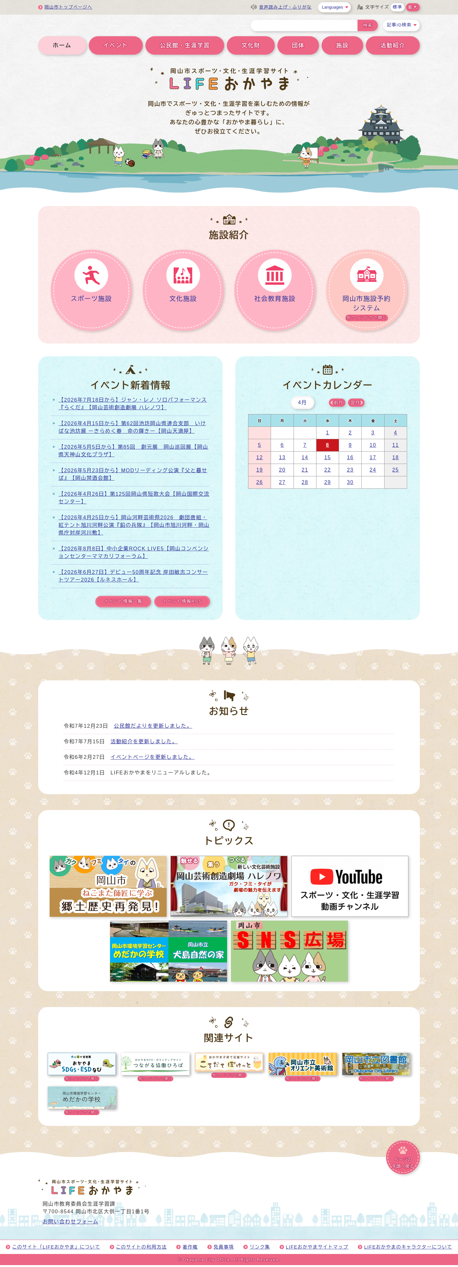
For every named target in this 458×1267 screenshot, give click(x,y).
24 (373, 472)
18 (395, 459)
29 (327, 484)
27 (282, 484)
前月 (338, 404)
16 (350, 459)
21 (305, 472)
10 (373, 447)
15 (327, 459)
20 (282, 472)
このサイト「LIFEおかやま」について (56, 1248)
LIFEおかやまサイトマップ (317, 1248)
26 (259, 484)
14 (305, 459)
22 (327, 472)
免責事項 (224, 1248)
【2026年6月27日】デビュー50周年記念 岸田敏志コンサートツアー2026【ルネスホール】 (133, 578)
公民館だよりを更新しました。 (153, 728)
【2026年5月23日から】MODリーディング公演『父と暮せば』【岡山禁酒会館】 (133, 476)
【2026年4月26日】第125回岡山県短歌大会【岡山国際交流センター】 (134, 500)
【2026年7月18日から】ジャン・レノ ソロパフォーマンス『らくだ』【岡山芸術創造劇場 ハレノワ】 (133, 405)
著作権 (190, 1248)
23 (350, 472)
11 (395, 447)
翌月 (354, 404)
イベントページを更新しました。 (153, 759)
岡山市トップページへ (68, 7)
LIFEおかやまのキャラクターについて (408, 1248)
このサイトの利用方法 (141, 1248)
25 (395, 472)
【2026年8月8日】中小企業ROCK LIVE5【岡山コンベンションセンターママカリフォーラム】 (134, 554)
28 (305, 484)
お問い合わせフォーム (71, 1223)
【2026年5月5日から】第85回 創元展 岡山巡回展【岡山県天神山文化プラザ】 (133, 453)
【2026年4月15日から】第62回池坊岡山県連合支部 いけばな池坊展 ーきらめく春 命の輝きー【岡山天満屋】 (132, 429)
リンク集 (260, 1248)
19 (259, 472)
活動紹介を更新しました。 (144, 743)
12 (259, 459)
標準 (397, 7)
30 (350, 484)
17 (373, 459)
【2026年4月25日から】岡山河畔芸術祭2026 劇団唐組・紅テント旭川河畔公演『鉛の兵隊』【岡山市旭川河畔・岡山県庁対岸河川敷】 (134, 527)
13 (282, 459)
